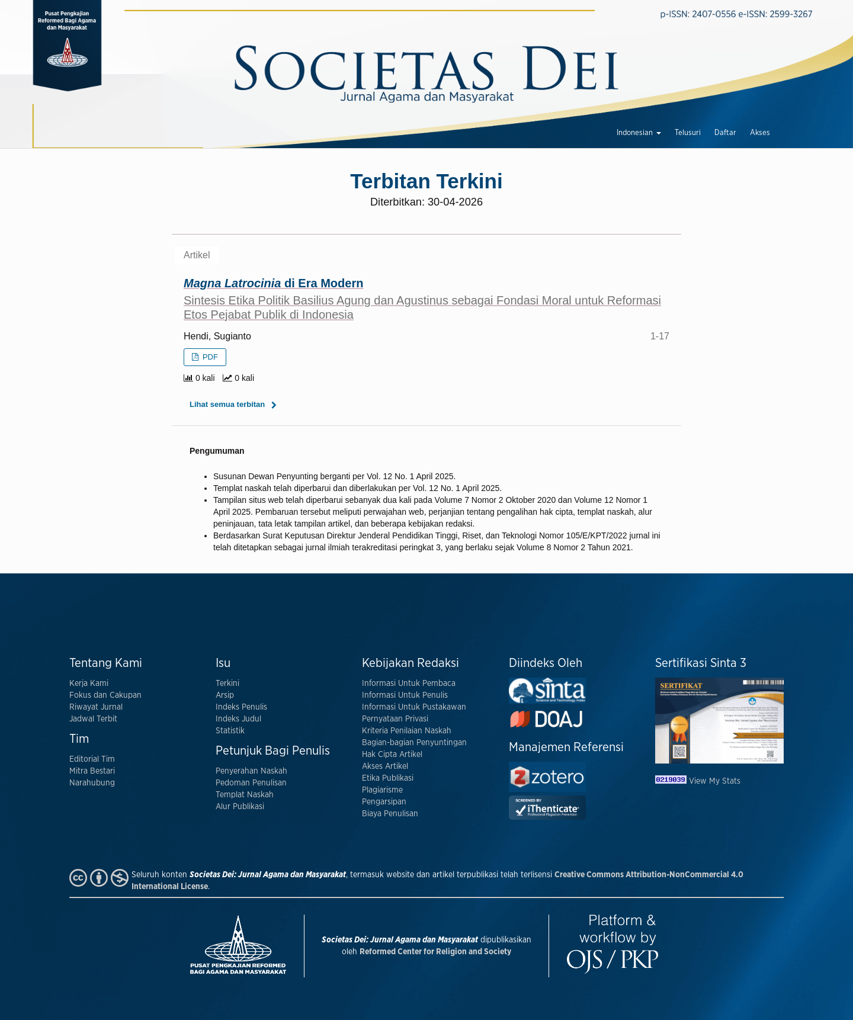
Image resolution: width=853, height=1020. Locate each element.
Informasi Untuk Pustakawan (414, 707)
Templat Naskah (245, 795)
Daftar (725, 133)
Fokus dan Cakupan (105, 695)
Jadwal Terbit (93, 719)
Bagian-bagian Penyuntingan (414, 743)
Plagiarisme (382, 790)
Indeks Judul (238, 719)
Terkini (227, 683)
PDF (209, 356)
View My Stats (714, 781)
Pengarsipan (384, 802)
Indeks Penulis (241, 707)
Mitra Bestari (92, 771)
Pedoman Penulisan (251, 783)
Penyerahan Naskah (251, 771)
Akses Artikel (385, 766)
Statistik (230, 731)
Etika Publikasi (387, 778)
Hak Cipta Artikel (392, 754)
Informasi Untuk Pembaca (409, 683)
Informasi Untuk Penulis (405, 695)
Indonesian (636, 133)
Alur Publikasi (240, 807)
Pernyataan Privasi (395, 719)
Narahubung (92, 783)
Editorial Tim (92, 759)
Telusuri (688, 133)
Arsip (225, 695)
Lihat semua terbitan (227, 404)
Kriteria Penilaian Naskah (406, 731)
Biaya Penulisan (390, 814)
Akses (760, 133)
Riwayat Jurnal (96, 707)
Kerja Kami (88, 683)
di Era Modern (426, 299)
